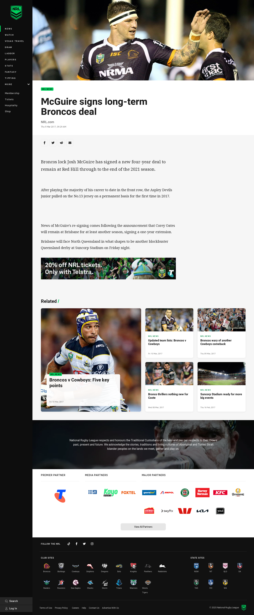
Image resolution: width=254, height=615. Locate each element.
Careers (75, 607)
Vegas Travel (14, 41)
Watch (9, 35)
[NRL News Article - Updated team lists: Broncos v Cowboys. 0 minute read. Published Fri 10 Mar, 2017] (169, 333)
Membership (12, 93)
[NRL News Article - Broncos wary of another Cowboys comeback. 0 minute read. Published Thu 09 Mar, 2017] (222, 333)
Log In (11, 608)
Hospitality (11, 105)
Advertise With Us (110, 607)
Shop (8, 111)
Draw (8, 47)
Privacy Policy (61, 607)
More (17, 84)
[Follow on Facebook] (76, 544)
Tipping (10, 78)
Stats (9, 65)
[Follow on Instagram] (92, 544)
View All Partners (143, 526)
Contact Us (94, 607)
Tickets (9, 99)
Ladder (10, 53)
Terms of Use (46, 607)
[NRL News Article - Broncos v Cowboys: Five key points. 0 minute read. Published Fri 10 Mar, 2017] (91, 360)
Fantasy (11, 72)
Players (10, 59)
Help (84, 607)
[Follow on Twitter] (84, 544)
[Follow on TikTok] (68, 544)
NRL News (47, 89)
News (8, 28)
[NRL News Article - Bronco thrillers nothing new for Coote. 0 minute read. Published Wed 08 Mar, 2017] (169, 387)
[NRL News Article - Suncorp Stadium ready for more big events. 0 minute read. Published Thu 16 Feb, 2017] (222, 387)
